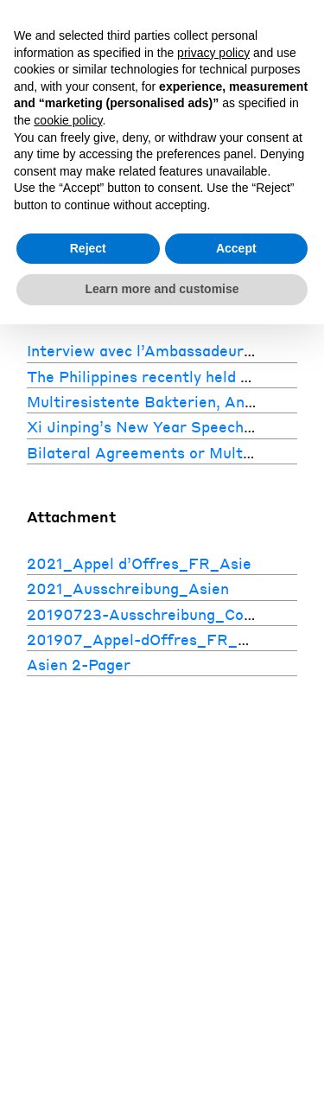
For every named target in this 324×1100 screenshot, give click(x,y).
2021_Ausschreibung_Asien (128, 588)
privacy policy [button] (213, 53)
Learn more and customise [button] (161, 289)
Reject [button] (88, 248)
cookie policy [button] (68, 120)
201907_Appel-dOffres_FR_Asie (148, 639)
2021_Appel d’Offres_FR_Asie (139, 562)
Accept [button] (236, 248)
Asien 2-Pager (78, 664)
